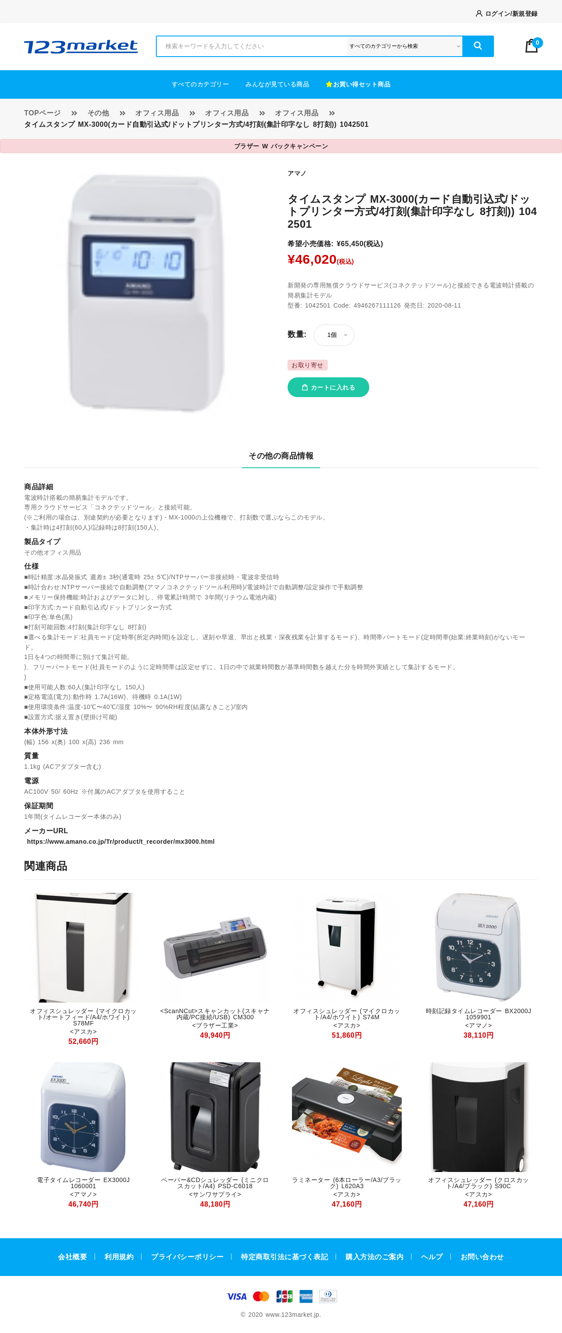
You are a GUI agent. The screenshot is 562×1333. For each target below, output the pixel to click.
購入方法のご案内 (374, 1257)
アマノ (297, 173)
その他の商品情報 (281, 456)
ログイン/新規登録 (507, 13)
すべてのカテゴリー (200, 84)
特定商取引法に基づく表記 (284, 1257)
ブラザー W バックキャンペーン (281, 146)
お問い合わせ (482, 1257)
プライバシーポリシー (187, 1257)
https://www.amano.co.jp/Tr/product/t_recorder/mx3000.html (119, 841)
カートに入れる (328, 387)
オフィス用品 (157, 113)
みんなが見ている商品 (277, 84)
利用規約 (118, 1257)
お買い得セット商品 (358, 84)
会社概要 (72, 1257)
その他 (98, 113)
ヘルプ (432, 1257)
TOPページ (42, 113)
